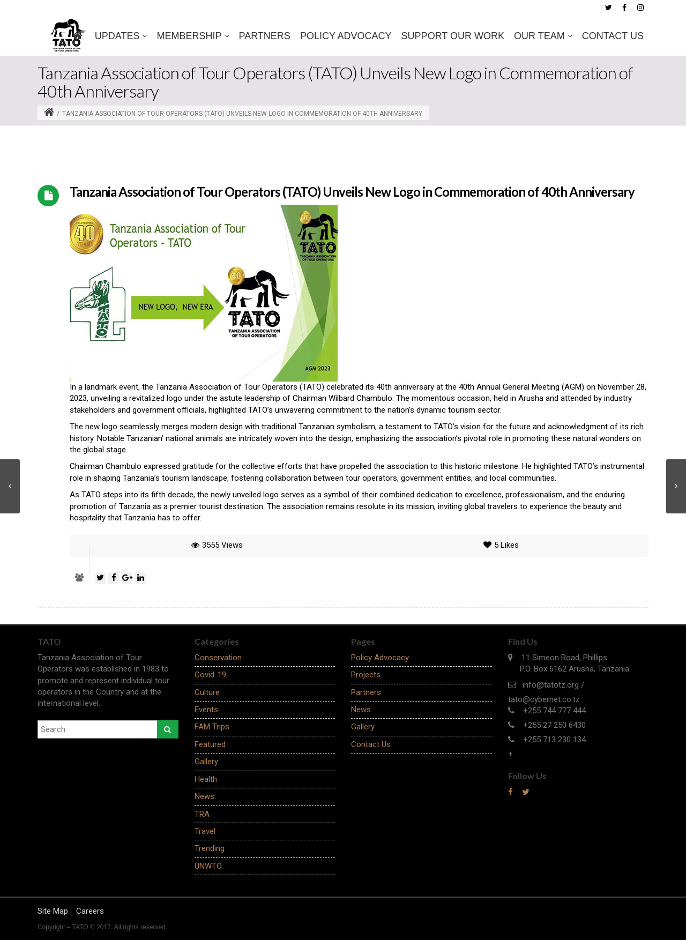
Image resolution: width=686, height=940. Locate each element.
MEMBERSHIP (192, 35)
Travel (205, 831)
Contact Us (613, 36)
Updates (121, 35)
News (204, 796)
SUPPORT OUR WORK (452, 36)
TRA (202, 814)
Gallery (206, 761)
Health (206, 779)
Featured (210, 744)
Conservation (218, 657)
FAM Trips (212, 727)
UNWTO (208, 866)
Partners (264, 36)
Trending (210, 848)
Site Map (53, 911)
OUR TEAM (543, 35)
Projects (366, 675)
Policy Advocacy (346, 36)
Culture (207, 692)
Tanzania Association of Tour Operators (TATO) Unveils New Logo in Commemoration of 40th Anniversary (352, 191)
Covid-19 (210, 675)
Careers (90, 911)
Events (206, 709)
